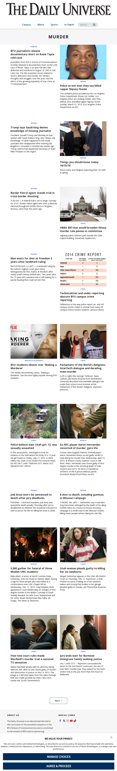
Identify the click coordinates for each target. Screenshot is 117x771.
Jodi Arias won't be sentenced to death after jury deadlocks (34, 499)
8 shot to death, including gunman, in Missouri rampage (81, 499)
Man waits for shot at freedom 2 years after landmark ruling (34, 263)
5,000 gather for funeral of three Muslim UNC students (34, 573)
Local (83, 292)
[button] (111, 737)
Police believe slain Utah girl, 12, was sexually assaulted (33, 449)
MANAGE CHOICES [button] (58, 757)
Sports (54, 24)
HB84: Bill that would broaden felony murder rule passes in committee (81, 231)
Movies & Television (34, 364)
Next (58, 704)
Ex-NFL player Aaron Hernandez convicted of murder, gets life (82, 449)
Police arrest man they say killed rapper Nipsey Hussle (83, 87)
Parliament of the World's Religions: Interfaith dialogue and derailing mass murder (81, 371)
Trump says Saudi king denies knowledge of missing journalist (34, 129)
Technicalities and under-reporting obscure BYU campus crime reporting (82, 300)
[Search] (88, 24)
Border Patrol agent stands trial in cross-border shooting (33, 194)
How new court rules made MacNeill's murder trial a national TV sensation (30, 662)
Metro (40, 24)
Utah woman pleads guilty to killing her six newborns (80, 573)
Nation (83, 81)
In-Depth (69, 24)
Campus (26, 24)
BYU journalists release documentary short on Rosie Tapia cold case (31, 54)
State (83, 223)
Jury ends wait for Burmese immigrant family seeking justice (79, 662)
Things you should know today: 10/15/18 (82, 163)
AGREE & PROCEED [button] (58, 766)
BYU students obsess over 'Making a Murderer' (29, 369)
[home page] (58, 12)
